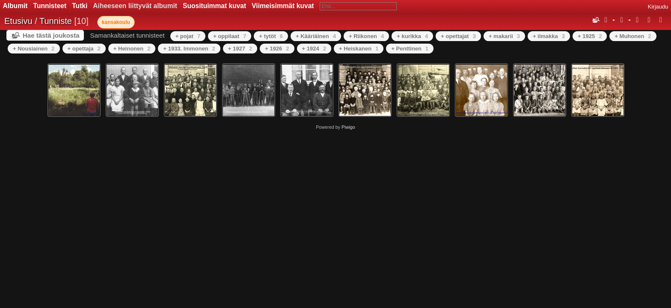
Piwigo (348, 127)
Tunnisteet (50, 5)
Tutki (79, 5)
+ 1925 (590, 36)
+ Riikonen (366, 36)
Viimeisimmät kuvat (283, 5)
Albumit (15, 5)
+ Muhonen (633, 36)
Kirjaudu (658, 6)
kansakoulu (116, 22)
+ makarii (504, 36)
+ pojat (188, 36)
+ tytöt (271, 36)
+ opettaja (84, 48)
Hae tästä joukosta (51, 35)
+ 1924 (314, 48)
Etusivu (18, 21)
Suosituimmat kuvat (214, 5)
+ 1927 (240, 48)
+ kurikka (412, 36)
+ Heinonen (132, 48)
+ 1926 (277, 48)
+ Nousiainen (34, 48)
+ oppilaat (229, 36)
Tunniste (55, 21)
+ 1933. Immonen (189, 48)
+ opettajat (458, 36)
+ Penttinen (409, 48)
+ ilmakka (549, 36)
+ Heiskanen (358, 48)
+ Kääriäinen (316, 36)
